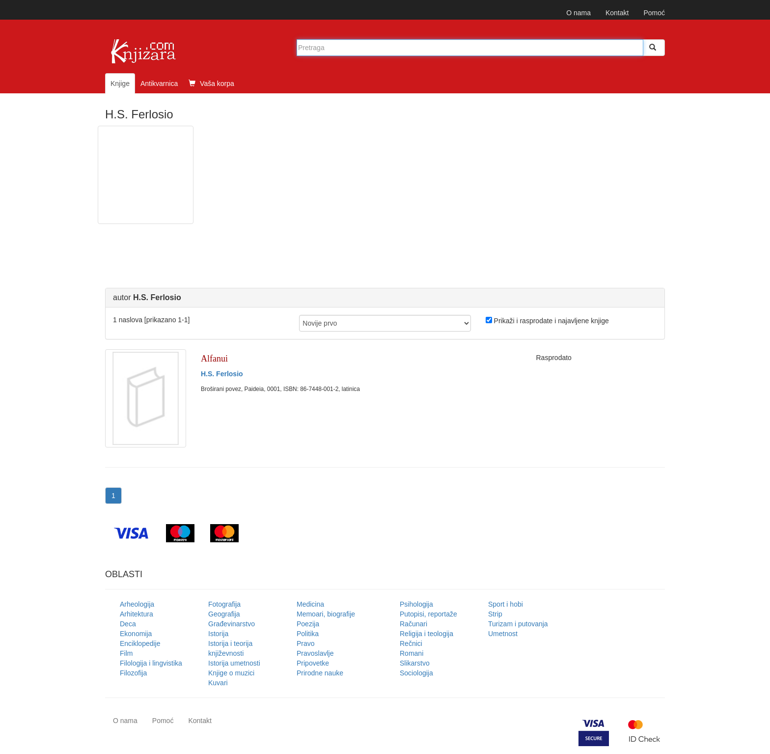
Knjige (120, 83)
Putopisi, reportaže (428, 614)
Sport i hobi (505, 604)
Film (126, 653)
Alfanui (214, 358)
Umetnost (503, 634)
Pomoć (654, 13)
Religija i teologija (426, 634)
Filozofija (133, 673)
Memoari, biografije (326, 614)
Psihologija (416, 604)
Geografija (224, 614)
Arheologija (137, 604)
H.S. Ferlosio (222, 374)
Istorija (218, 634)
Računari (413, 624)
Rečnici (411, 643)
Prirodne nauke (320, 673)
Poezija (308, 624)
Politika (308, 634)
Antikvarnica (159, 83)
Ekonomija (136, 634)
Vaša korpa (211, 83)
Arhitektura (136, 614)
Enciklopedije (140, 643)
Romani (411, 653)
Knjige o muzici (231, 673)
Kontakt (617, 13)
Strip (495, 614)
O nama (578, 13)
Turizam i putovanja (518, 624)
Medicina (310, 604)
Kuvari (218, 683)
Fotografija (224, 604)
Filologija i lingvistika (151, 663)
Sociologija (416, 673)
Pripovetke (313, 663)
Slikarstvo (415, 663)
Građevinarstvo (231, 624)
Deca (128, 624)
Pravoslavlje (315, 653)
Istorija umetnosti (234, 663)
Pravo (306, 643)
